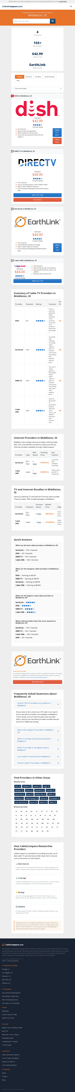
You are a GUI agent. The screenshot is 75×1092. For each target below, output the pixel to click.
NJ (37, 823)
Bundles (38, 77)
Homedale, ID (54, 798)
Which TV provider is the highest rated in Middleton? (33, 749)
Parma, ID (44, 798)
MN (43, 819)
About (4, 1073)
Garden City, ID (40, 794)
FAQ (18, 80)
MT (17, 823)
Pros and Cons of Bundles (10, 1003)
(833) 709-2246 (37, 195)
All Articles (5, 1011)
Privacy (4, 961)
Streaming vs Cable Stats (10, 996)
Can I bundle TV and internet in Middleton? (33, 756)
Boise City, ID (19, 794)
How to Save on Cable (9, 1014)
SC (42, 827)
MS (48, 819)
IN (40, 815)
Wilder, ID (51, 794)
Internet (29, 77)
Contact (4, 1076)
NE (22, 823)
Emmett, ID (50, 790)
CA (36, 811)
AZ (26, 811)
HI (26, 815)
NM (42, 823)
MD (27, 819)
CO (42, 811)
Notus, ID (29, 790)
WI (42, 831)
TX (57, 827)
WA (32, 831)
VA (26, 831)
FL (16, 815)
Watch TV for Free (8, 1018)
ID (31, 815)
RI (37, 827)
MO (54, 819)
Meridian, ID (19, 790)
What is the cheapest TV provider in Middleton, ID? (35, 731)
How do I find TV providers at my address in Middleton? (34, 704)
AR (31, 811)
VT (21, 831)
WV (37, 831)
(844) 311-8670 (57, 132)
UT (16, 831)
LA (16, 819)
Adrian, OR (43, 802)
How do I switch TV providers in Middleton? (34, 763)
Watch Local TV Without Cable (12, 1028)
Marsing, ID (19, 798)
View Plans (57, 141)
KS (50, 815)
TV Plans (19, 77)
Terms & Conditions (13, 961)
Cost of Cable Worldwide (10, 1058)
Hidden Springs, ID (32, 798)
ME (21, 819)
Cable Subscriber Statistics (10, 1055)
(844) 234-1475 (37, 281)
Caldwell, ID (27, 786)
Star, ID (17, 786)
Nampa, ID (37, 786)
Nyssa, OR (33, 802)
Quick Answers (50, 77)
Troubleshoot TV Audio (9, 1042)
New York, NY (6, 980)
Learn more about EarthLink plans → (38, 677)
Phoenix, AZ (6, 983)
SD (47, 827)
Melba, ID (53, 802)
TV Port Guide (6, 1045)
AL (16, 811)
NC (53, 823)
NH (32, 823)
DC (57, 811)
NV (27, 823)
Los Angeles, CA (7, 973)
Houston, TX (6, 976)
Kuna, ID (30, 794)
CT (47, 811)
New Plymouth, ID (21, 802)
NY (48, 823)
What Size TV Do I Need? (10, 1035)
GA (21, 815)
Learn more (63, 1)
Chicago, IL (5, 969)
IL (35, 815)
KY (55, 815)
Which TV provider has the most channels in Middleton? (34, 740)
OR (27, 827)
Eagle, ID (46, 786)
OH (16, 827)
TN (52, 827)
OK (22, 827)
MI (37, 819)
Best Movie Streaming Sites (11, 993)
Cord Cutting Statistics (9, 1065)
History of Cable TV (8, 1062)
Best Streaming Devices (10, 1000)
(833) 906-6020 (57, 247)
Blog (3, 1080)
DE (52, 811)
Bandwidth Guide (7, 1038)
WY (48, 831)
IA (45, 815)
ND (58, 823)
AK (21, 811)
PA (32, 827)
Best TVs (5, 1031)
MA (32, 819)
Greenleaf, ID (39, 790)
